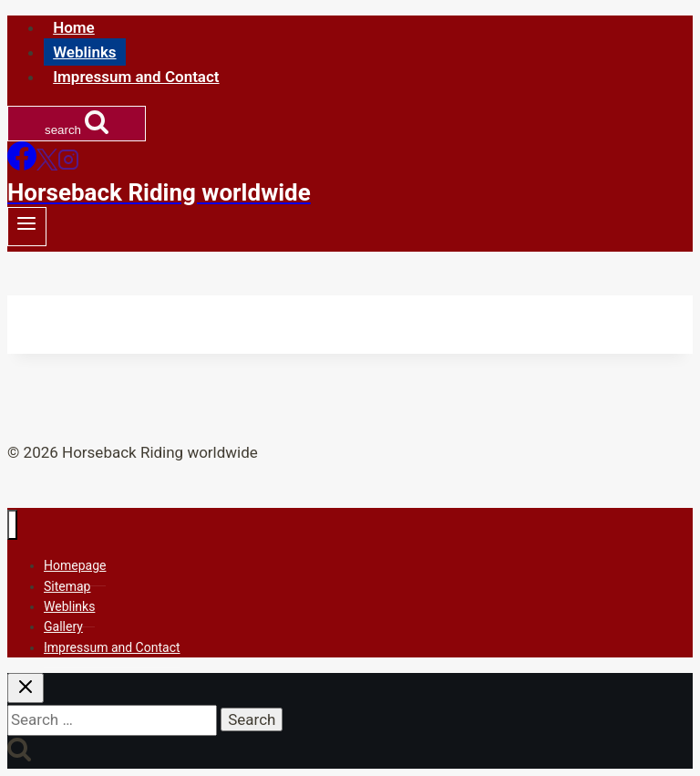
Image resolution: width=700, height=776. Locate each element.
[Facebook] (21, 165)
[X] (46, 165)
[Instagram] (68, 165)
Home (74, 27)
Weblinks (84, 52)
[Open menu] (26, 226)
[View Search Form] (76, 123)
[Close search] (25, 688)
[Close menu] (12, 525)
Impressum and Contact (136, 76)
